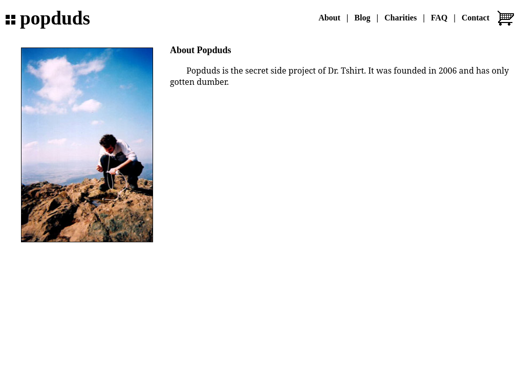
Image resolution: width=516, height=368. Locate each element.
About (329, 17)
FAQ (439, 17)
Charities (400, 17)
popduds (55, 18)
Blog (362, 17)
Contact (475, 17)
